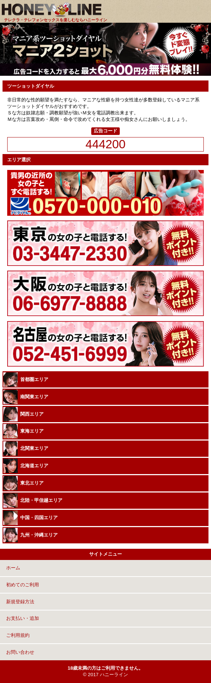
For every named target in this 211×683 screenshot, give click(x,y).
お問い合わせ (19, 652)
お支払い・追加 (22, 618)
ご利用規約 (17, 635)
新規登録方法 (19, 601)
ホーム (12, 567)
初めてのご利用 (22, 584)
